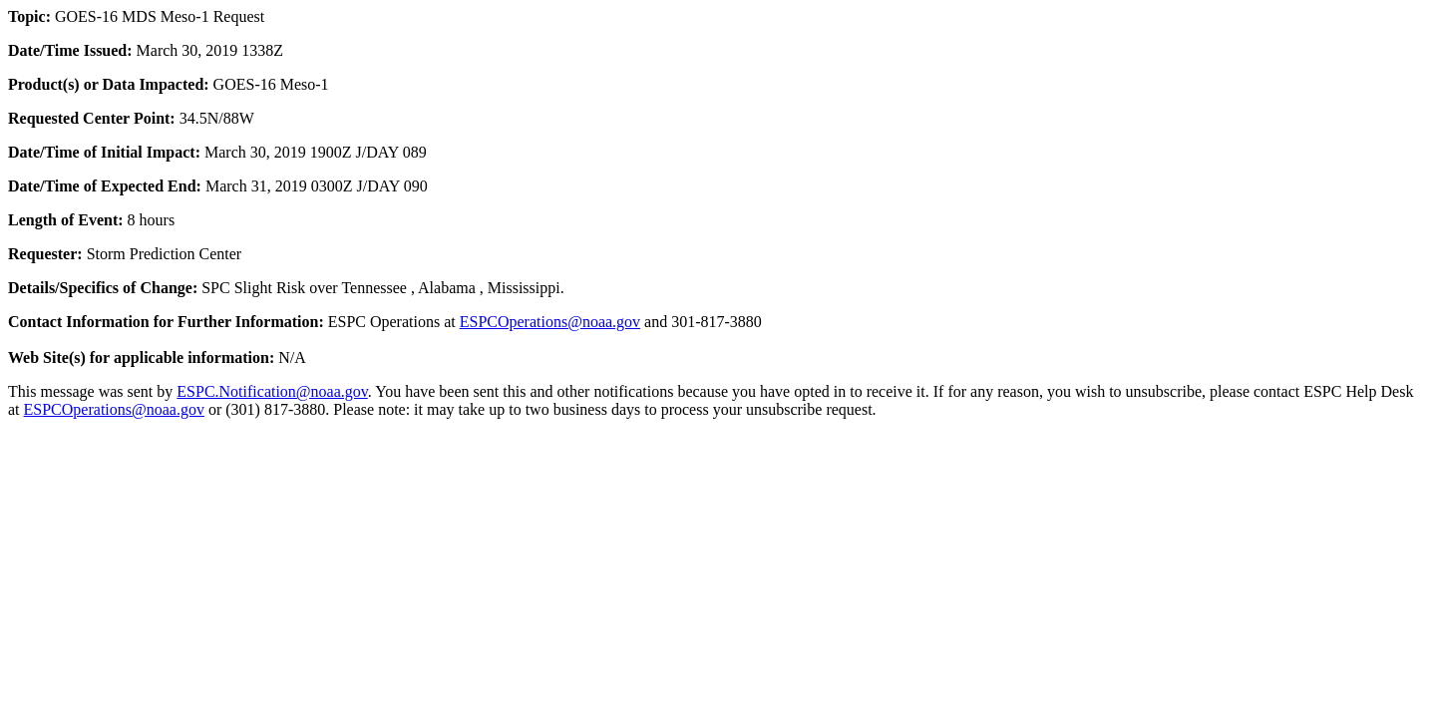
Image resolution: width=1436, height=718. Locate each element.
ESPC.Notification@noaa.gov (272, 391)
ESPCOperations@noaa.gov (550, 321)
